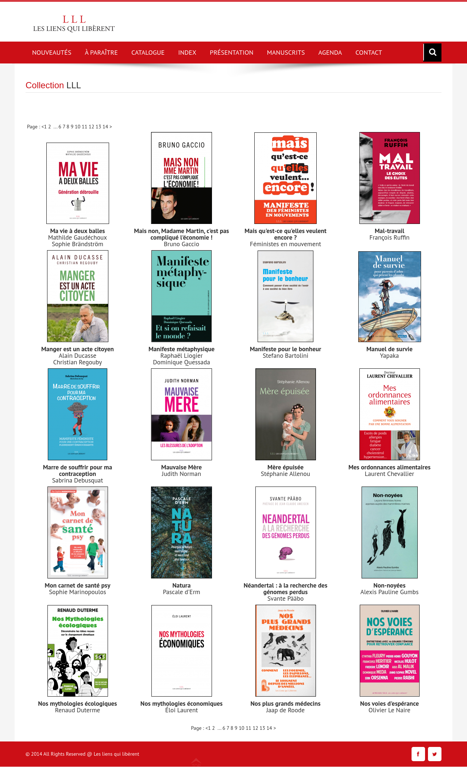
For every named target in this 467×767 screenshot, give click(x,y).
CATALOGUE (148, 52)
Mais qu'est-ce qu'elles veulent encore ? (285, 233)
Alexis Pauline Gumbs (389, 592)
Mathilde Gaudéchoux (77, 237)
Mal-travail (389, 230)
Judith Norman (181, 473)
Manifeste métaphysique (181, 349)
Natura (181, 585)
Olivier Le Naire (389, 710)
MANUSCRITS (286, 52)
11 (85, 126)
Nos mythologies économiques (181, 703)
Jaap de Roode (285, 710)
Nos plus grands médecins (285, 703)
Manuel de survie (389, 349)
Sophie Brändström (77, 244)
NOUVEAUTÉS (52, 52)
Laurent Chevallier (389, 473)
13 (99, 126)
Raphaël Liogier (181, 355)
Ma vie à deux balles (77, 230)
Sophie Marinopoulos (77, 592)
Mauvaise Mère (182, 467)
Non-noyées (389, 585)
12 (92, 126)
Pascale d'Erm (181, 592)
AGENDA (330, 52)
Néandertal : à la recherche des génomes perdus (285, 588)
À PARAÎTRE (101, 52)
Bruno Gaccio (181, 244)
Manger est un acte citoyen (77, 349)
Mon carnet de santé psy (77, 585)
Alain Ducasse (77, 355)
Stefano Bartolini (285, 355)
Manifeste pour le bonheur (285, 349)
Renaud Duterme (77, 710)
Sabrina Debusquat (77, 480)
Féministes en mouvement (285, 244)
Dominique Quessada (181, 362)
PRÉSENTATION (232, 52)
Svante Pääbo (286, 598)
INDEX (187, 52)
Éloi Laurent (181, 710)
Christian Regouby (77, 362)
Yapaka (390, 355)
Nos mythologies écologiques (77, 703)
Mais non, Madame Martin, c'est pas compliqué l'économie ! (181, 233)
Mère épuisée (285, 467)
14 (106, 126)
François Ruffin (389, 237)
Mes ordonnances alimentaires (389, 467)
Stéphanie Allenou (285, 473)
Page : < (35, 126)
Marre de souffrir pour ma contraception (77, 470)
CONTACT (368, 52)
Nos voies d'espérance (389, 703)
